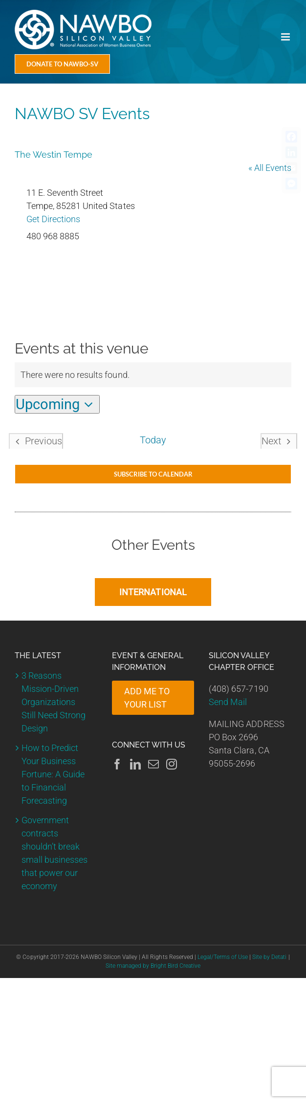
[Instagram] (171, 764)
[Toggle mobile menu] (286, 37)
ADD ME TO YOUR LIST (147, 697)
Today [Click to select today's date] (153, 440)
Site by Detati (269, 957)
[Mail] (153, 764)
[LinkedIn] (135, 764)
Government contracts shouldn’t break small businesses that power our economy (54, 853)
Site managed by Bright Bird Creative (153, 965)
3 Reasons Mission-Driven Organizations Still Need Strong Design (54, 701)
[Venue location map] (153, 279)
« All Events (269, 168)
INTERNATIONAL (152, 592)
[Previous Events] (36, 441)
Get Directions (53, 219)
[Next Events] (279, 441)
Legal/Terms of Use (222, 957)
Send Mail (228, 702)
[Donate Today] (62, 64)
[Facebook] (117, 764)
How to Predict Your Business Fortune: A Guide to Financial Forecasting (53, 774)
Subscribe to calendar (153, 474)
